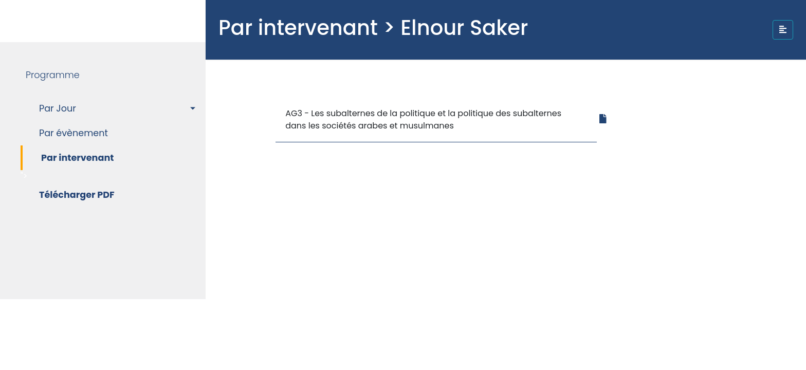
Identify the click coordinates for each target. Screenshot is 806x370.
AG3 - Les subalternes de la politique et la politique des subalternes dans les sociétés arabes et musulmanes (423, 119)
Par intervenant (77, 158)
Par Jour (57, 108)
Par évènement (73, 133)
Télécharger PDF (77, 195)
